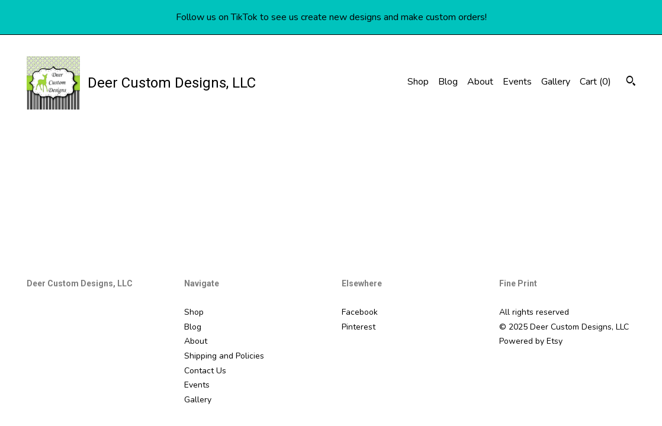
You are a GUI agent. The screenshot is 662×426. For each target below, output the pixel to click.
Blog (448, 81)
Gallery (555, 81)
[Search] (630, 82)
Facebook (360, 312)
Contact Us (205, 370)
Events (517, 81)
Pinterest (358, 327)
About (480, 81)
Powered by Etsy (531, 341)
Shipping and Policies (224, 356)
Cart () (595, 81)
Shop (418, 81)
